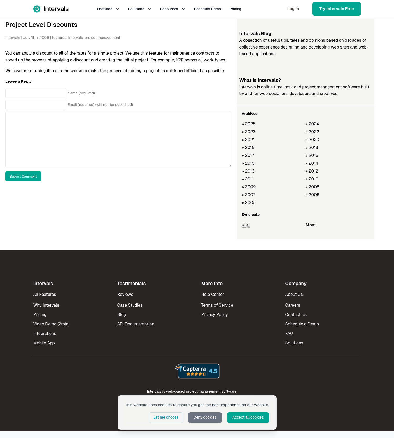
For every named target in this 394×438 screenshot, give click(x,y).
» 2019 (248, 147)
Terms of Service (217, 305)
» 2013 (248, 171)
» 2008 (312, 187)
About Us (294, 294)
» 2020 (312, 139)
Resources (173, 9)
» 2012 (311, 171)
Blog (121, 314)
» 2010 (311, 179)
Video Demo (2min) (51, 324)
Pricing (235, 9)
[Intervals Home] (51, 9)
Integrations (44, 333)
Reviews (125, 294)
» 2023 (248, 132)
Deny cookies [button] (205, 417)
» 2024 (312, 124)
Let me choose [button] (166, 417)
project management (102, 37)
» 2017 (248, 155)
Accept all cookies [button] (248, 417)
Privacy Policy (214, 314)
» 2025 (249, 124)
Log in (293, 9)
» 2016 (311, 155)
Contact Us (296, 314)
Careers (292, 305)
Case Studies (130, 305)
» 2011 (248, 179)
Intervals (12, 37)
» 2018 (311, 147)
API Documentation (135, 324)
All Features (44, 294)
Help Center (212, 294)
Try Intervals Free (336, 9)
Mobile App (44, 343)
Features (108, 9)
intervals (75, 37)
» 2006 (312, 194)
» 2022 (312, 132)
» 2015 (248, 163)
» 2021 (248, 139)
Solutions (139, 9)
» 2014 (311, 163)
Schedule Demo (207, 9)
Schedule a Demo (302, 324)
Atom (310, 225)
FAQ (289, 333)
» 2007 (248, 194)
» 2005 (249, 202)
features (59, 37)
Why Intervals (46, 305)
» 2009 (249, 187)
